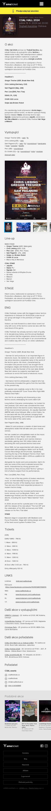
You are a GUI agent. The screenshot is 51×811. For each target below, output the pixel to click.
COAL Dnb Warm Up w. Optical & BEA (19, 643)
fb (27, 138)
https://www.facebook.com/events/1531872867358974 (25, 587)
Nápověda (25, 765)
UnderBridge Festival (13, 621)
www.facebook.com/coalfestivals (28, 594)
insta (7, 146)
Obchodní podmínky (26, 782)
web (23, 138)
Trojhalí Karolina (28, 26)
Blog (25, 759)
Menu (47, 4)
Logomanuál (25, 776)
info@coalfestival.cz (15, 682)
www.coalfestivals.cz (23, 591)
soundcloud (31, 144)
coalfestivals (13, 678)
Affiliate (25, 771)
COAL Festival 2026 (12, 649)
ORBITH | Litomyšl (12, 615)
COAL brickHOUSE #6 (13, 655)
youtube (14, 146)
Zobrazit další (10, 155)
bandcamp (42, 144)
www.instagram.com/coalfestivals (28, 598)
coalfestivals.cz (14, 675)
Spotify (21, 146)
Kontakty (25, 753)
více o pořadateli (14, 685)
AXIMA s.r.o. (23, 788)
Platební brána (33, 788)
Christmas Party (11, 627)
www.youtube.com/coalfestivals (27, 602)
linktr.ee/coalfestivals (24, 581)
